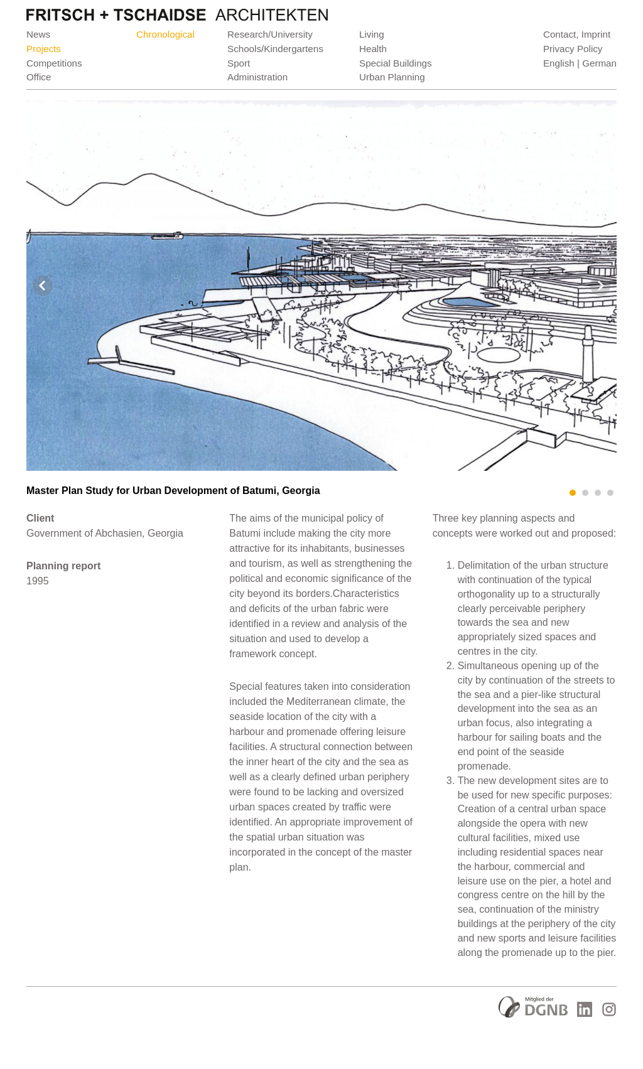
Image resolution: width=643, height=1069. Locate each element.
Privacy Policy (573, 48)
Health (373, 48)
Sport (238, 63)
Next (600, 286)
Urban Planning (392, 77)
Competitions (54, 63)
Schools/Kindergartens (275, 48)
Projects (43, 48)
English (559, 63)
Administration (257, 77)
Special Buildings (395, 63)
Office (38, 77)
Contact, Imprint (576, 34)
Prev (43, 286)
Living (371, 34)
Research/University (270, 34)
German (599, 63)
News (38, 34)
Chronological (165, 34)
